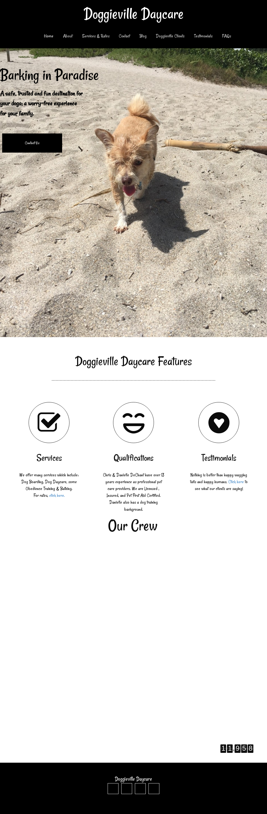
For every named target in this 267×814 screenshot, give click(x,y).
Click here (236, 482)
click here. (57, 495)
